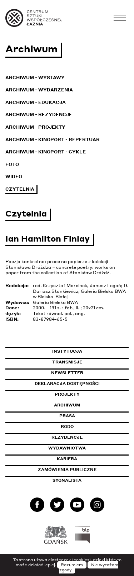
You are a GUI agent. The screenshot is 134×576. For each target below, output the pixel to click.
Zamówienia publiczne (83, 469)
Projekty (67, 394)
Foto (12, 164)
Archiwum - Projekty (35, 127)
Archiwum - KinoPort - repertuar (52, 139)
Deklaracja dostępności (67, 383)
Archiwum (67, 405)
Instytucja (67, 351)
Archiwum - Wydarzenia (39, 89)
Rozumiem (72, 564)
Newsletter (67, 372)
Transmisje (90, 362)
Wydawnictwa (67, 448)
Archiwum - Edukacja (35, 102)
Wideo (13, 176)
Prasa (67, 415)
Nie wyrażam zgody (89, 567)
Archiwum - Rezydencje (38, 114)
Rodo (67, 426)
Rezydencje (67, 437)
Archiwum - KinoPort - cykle (45, 151)
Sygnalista (67, 480)
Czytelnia (19, 189)
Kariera (67, 458)
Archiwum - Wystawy (35, 77)
